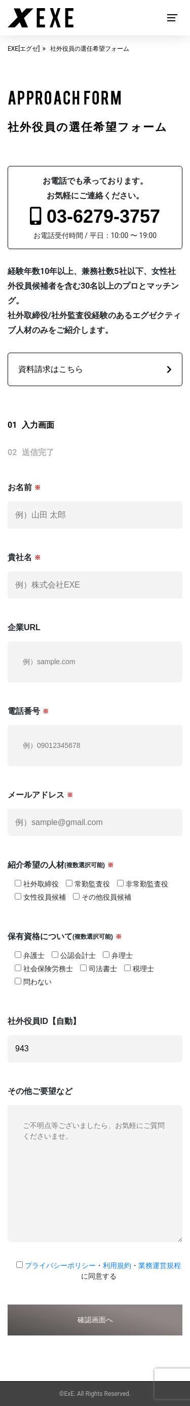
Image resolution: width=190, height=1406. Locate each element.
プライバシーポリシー (60, 1265)
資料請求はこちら (95, 369)
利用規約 (117, 1265)
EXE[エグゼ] (24, 48)
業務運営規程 (159, 1265)
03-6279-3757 (95, 216)
